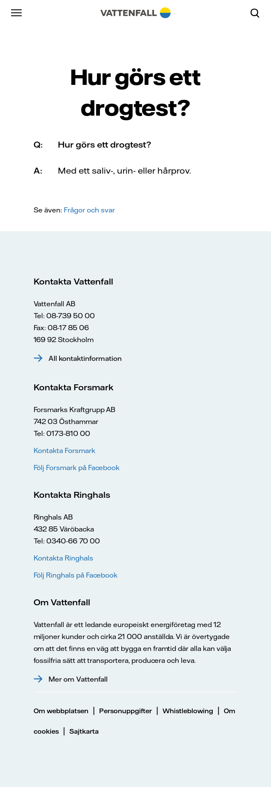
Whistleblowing (188, 711)
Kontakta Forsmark (64, 450)
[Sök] (258, 13)
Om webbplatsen (61, 711)
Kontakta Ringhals (63, 558)
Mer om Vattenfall (78, 679)
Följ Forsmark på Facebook (77, 467)
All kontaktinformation (85, 358)
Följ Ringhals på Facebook (76, 575)
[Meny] (17, 12)
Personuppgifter (125, 711)
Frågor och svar (89, 210)
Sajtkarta (84, 731)
